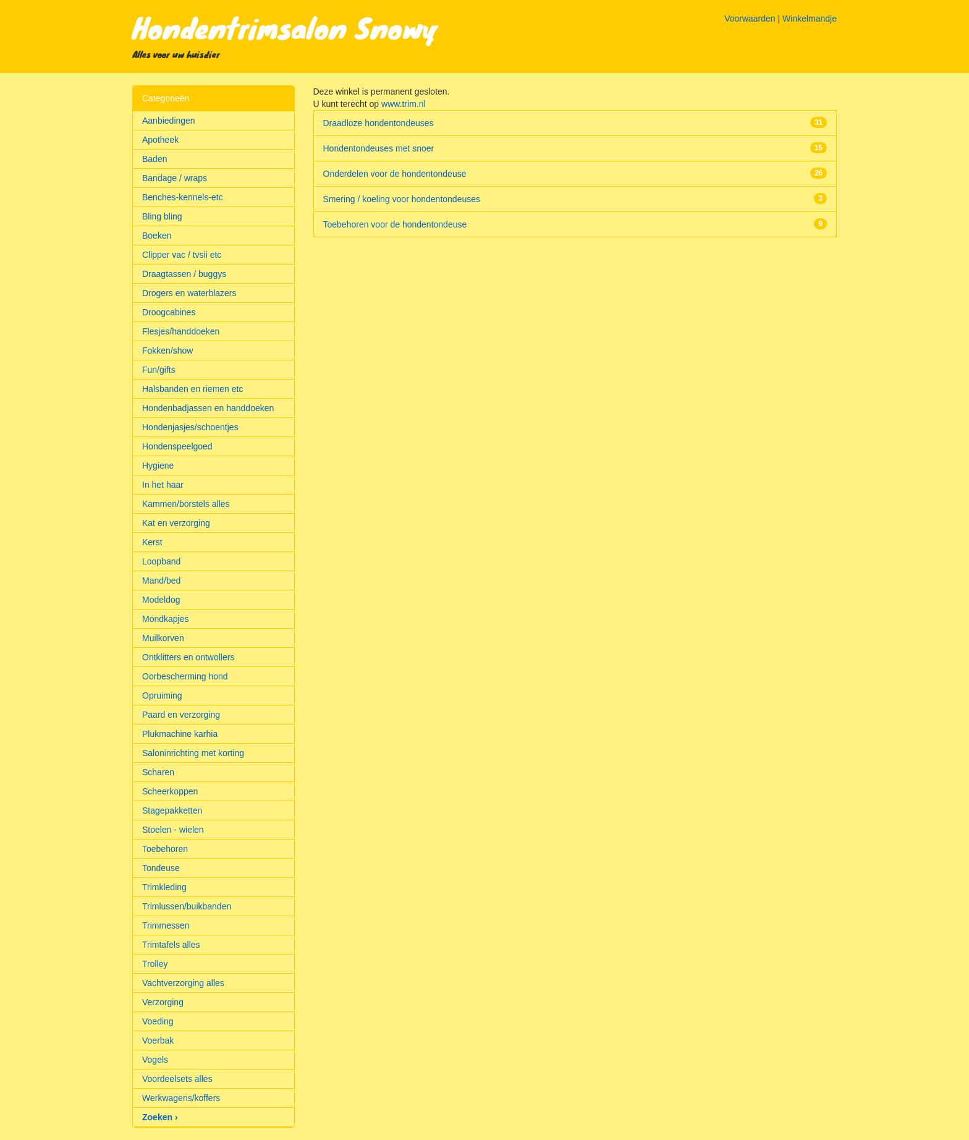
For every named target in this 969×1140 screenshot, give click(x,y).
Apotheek (160, 140)
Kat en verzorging (176, 523)
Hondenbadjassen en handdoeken (208, 408)
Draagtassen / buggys (184, 274)
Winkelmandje (809, 18)
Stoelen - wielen (173, 830)
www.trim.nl (403, 104)
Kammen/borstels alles (186, 504)
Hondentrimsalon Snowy (285, 27)
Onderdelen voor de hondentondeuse (395, 174)
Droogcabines (168, 312)
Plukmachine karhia (180, 734)
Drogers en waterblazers (189, 293)
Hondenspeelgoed (177, 446)
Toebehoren (165, 849)
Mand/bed (161, 580)
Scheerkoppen (170, 791)
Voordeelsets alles (177, 1079)
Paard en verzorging (181, 715)
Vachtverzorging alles (183, 983)
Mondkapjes (165, 619)
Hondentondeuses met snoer (378, 148)
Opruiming (162, 695)
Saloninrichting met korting (193, 753)
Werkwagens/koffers (181, 1098)
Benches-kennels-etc (182, 197)
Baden (154, 159)
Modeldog (161, 600)
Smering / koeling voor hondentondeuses (402, 199)
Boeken (156, 235)
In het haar (163, 485)
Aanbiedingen (168, 120)
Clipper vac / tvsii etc (181, 255)
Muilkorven (163, 638)
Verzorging (163, 1002)
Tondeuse (161, 868)
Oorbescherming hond (185, 676)
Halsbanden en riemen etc (192, 389)
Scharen (158, 772)
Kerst (152, 542)
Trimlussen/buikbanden (186, 906)
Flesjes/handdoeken (180, 331)
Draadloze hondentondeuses (378, 123)
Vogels (155, 1060)
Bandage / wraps (174, 178)
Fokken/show (167, 350)
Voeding (158, 1021)
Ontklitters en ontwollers (188, 657)
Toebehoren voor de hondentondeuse (395, 224)
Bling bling (162, 216)
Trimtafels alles (171, 945)
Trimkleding (164, 887)
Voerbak (158, 1040)
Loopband (161, 561)
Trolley (155, 964)
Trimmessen (166, 925)
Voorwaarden (750, 18)
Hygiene (158, 465)
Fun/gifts (159, 370)
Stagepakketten (172, 810)
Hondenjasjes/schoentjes (190, 427)
